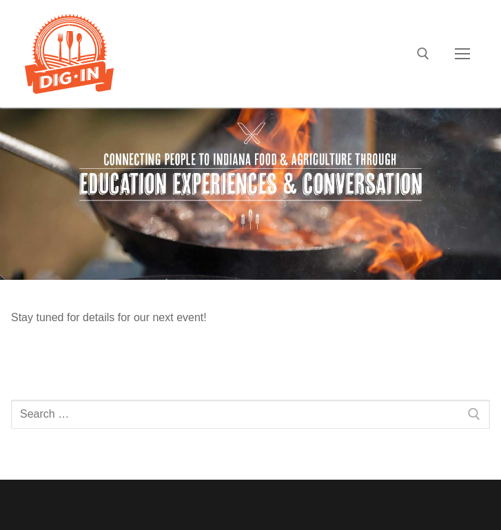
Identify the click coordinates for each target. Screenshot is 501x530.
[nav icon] (462, 53)
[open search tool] (423, 54)
